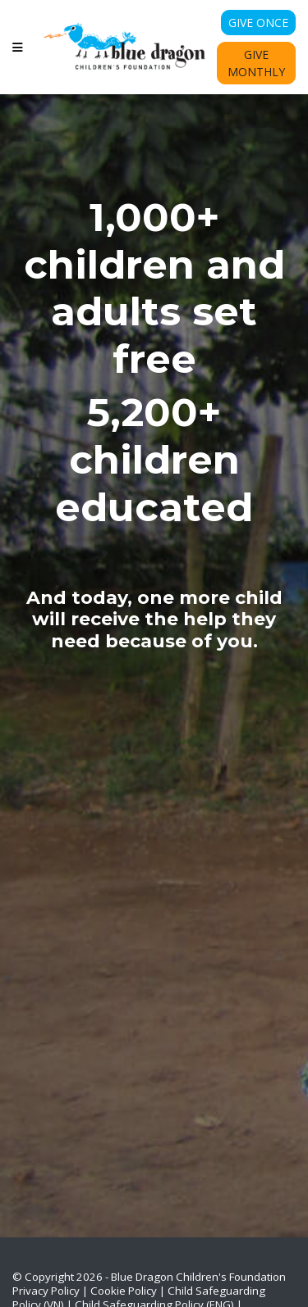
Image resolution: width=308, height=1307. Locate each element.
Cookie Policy (123, 1290)
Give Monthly (256, 63)
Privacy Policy (46, 1290)
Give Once (258, 22)
